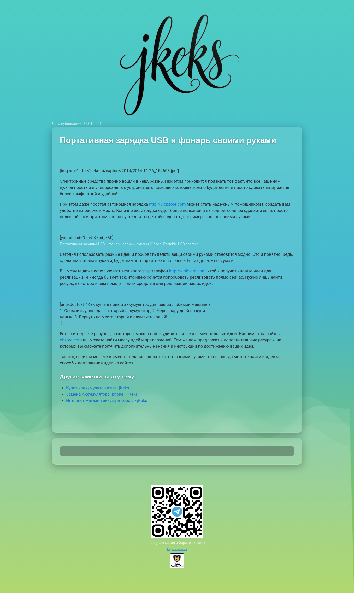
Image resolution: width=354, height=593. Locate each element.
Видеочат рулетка (177, 549)
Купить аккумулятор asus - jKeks (97, 388)
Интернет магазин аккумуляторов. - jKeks (106, 400)
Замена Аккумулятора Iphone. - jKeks (102, 394)
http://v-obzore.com (167, 204)
